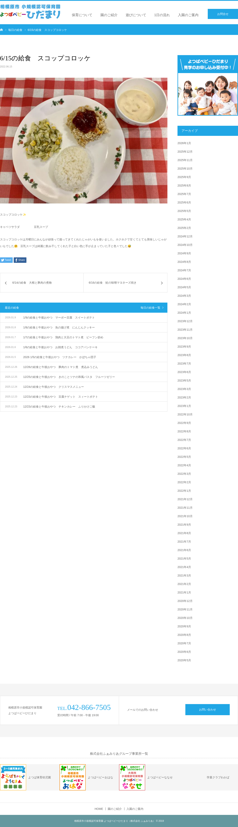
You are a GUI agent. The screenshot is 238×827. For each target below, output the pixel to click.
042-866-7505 (89, 707)
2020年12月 (185, 601)
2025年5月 (184, 211)
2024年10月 (185, 244)
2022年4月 (184, 465)
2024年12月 (185, 236)
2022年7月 (184, 439)
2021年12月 (185, 499)
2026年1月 (184, 143)
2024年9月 (184, 253)
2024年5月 (184, 287)
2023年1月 (184, 406)
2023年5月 (184, 380)
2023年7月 (184, 363)
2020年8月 (184, 634)
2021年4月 (184, 567)
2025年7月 (184, 194)
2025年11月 (185, 160)
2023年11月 (185, 329)
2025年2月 (184, 228)
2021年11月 (185, 507)
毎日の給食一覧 (150, 307)
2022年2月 (184, 482)
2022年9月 (184, 423)
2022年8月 (184, 431)
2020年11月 (185, 609)
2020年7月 (184, 643)
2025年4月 (184, 219)
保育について (82, 15)
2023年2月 (184, 397)
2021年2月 (184, 584)
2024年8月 (184, 261)
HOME (99, 808)
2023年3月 (184, 389)
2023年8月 (184, 355)
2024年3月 (184, 295)
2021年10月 (185, 516)
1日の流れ (162, 15)
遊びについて (136, 15)
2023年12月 (185, 321)
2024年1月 (184, 312)
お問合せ (223, 14)
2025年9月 (184, 177)
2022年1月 (184, 490)
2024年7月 (184, 270)
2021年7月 (184, 541)
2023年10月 (185, 338)
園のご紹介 (109, 15)
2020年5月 (184, 660)
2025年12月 (185, 151)
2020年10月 (185, 617)
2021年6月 (184, 550)
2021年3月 (184, 575)
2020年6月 (184, 651)
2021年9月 (184, 524)
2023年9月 (184, 346)
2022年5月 (184, 456)
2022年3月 (184, 473)
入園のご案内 (188, 15)
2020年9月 (184, 626)
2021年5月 (184, 558)
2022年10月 (185, 414)
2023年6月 (184, 372)
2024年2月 (184, 304)
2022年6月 (184, 448)
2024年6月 (184, 278)
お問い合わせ (207, 709)
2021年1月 (184, 592)
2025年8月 (184, 185)
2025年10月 (185, 168)
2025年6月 (184, 202)
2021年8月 (184, 533)
